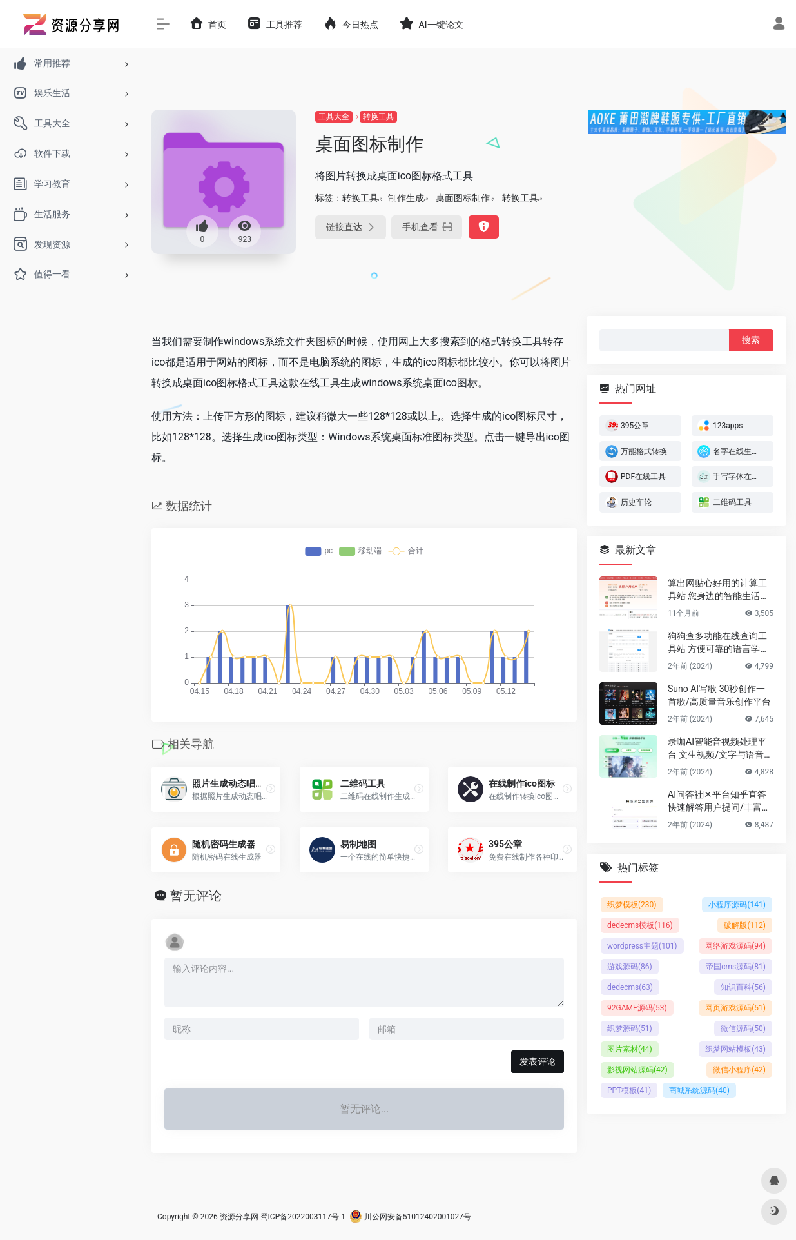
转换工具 (378, 116)
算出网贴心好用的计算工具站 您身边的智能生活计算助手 (718, 590)
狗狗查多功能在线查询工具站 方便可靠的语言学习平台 (718, 643)
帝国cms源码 (736, 966)
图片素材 (629, 1049)
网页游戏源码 (735, 1007)
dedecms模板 (640, 925)
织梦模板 (632, 904)
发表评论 (537, 1061)
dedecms (630, 987)
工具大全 (333, 116)
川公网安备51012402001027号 (410, 1216)
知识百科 (743, 987)
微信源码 (743, 1028)
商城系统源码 (699, 1090)
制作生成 (406, 198)
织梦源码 (629, 1028)
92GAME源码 (637, 1007)
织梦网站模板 (735, 1049)
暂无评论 (196, 895)
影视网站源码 (637, 1069)
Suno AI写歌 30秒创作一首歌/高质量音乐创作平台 (719, 695)
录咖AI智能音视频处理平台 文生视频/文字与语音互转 (720, 748)
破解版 (745, 925)
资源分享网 (239, 1216)
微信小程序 (739, 1069)
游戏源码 (629, 966)
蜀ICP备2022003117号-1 (302, 1216)
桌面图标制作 (463, 198)
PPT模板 (629, 1090)
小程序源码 (737, 904)
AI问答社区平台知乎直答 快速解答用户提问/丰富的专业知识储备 (719, 801)
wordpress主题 (642, 945)
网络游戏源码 (735, 945)
